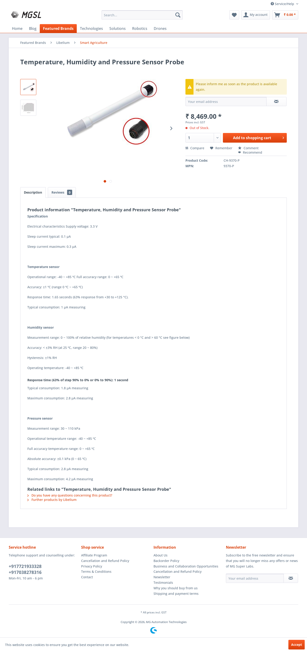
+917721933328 (25, 566)
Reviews (61, 192)
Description (33, 192)
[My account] (255, 15)
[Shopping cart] (285, 15)
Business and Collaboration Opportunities (186, 566)
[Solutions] (117, 28)
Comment (248, 148)
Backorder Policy (166, 561)
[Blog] (33, 28)
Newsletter (162, 577)
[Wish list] (234, 15)
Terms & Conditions (96, 571)
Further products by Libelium (52, 499)
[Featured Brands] (58, 28)
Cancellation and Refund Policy (105, 561)
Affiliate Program (94, 555)
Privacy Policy (91, 566)
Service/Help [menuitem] (283, 4)
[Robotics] (140, 28)
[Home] (17, 28)
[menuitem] (142, 15)
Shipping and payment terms (176, 593)
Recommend (250, 152)
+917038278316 (25, 572)
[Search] (178, 15)
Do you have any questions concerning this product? (69, 495)
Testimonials (163, 582)
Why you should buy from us (176, 588)
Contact (87, 577)
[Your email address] (255, 578)
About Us (161, 555)
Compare (194, 148)
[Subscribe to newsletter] (291, 578)
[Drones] (160, 28)
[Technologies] (91, 28)
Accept (296, 644)
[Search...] (142, 15)
